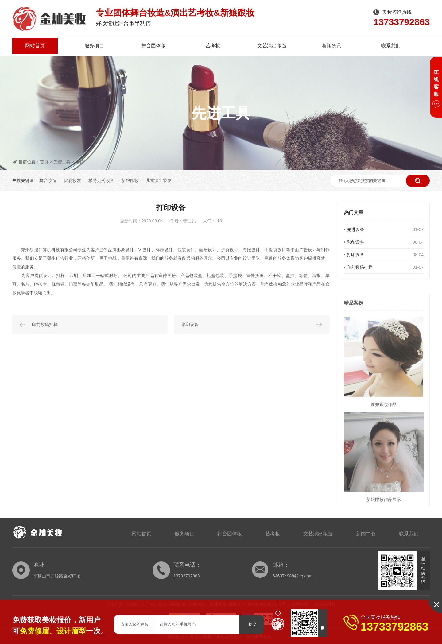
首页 (44, 161)
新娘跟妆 (130, 180)
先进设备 (355, 229)
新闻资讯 (331, 45)
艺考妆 (212, 45)
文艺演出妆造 (272, 45)
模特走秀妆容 (101, 180)
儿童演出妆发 (159, 180)
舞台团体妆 (153, 45)
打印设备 (355, 254)
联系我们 (391, 45)
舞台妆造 (47, 180)
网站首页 (35, 45)
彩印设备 (355, 242)
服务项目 (94, 45)
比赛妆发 (72, 180)
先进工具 (62, 161)
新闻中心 (366, 533)
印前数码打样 (360, 267)
